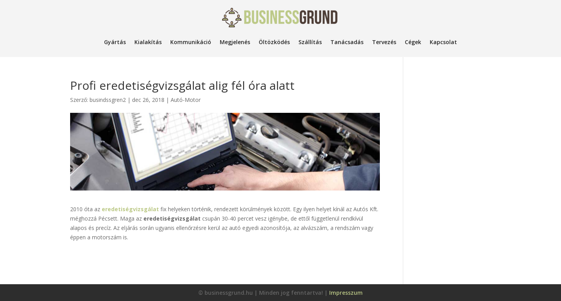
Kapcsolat (443, 42)
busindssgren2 (108, 99)
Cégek (413, 42)
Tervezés (384, 42)
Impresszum (346, 292)
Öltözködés (274, 42)
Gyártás (115, 42)
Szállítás (310, 42)
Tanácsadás (346, 42)
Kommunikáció (190, 42)
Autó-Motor (186, 99)
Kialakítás (148, 42)
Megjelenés (235, 42)
